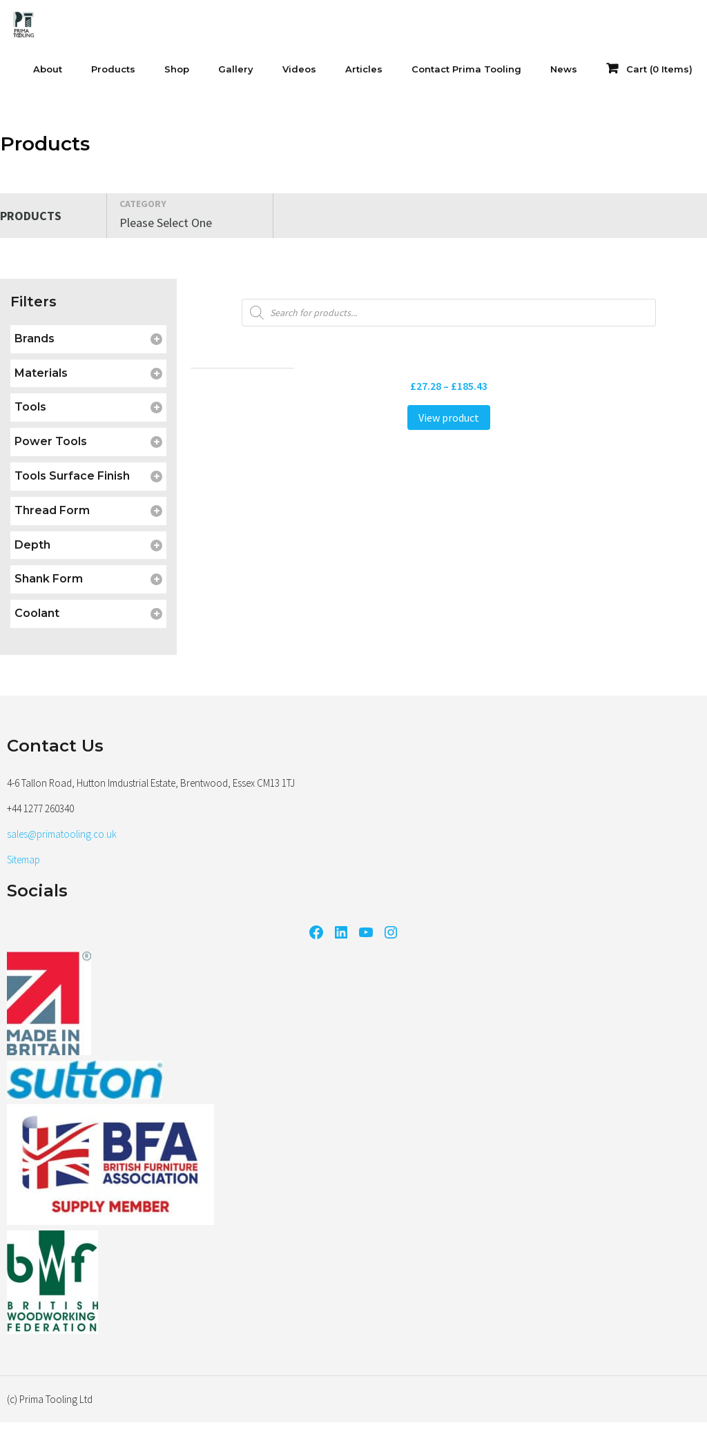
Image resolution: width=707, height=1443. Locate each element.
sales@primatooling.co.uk (62, 834)
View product (448, 417)
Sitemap (23, 859)
